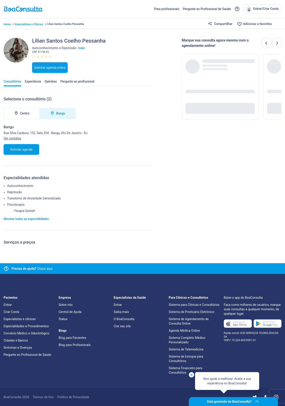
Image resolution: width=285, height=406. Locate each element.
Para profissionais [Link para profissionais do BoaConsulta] (166, 9)
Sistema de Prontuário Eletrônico (191, 312)
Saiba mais (121, 312)
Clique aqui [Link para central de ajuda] (32, 268)
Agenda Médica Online (184, 330)
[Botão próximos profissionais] (277, 43)
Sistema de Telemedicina (186, 349)
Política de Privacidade (73, 397)
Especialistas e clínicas (20, 319)
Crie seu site (122, 326)
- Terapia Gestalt (23, 211)
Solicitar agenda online (50, 67)
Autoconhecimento (20, 186)
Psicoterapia (15, 204)
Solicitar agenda (21, 149)
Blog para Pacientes (72, 338)
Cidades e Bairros (16, 340)
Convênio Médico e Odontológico (26, 333)
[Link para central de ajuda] (6, 268)
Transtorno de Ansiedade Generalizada (34, 198)
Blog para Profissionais (74, 345)
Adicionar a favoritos (254, 24)
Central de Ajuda (70, 312)
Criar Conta (11, 312)
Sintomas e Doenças (18, 347)
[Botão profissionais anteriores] (266, 43)
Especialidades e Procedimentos (26, 326)
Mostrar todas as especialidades (26, 219)
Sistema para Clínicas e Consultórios (194, 305)
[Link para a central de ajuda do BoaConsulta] (237, 9)
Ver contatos (12, 138)
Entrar (8, 305)
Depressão (14, 192)
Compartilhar (220, 24)
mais (81, 48)
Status (63, 319)
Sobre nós (66, 305)
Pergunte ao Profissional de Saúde (207, 9)
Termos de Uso (43, 397)
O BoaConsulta (124, 319)
